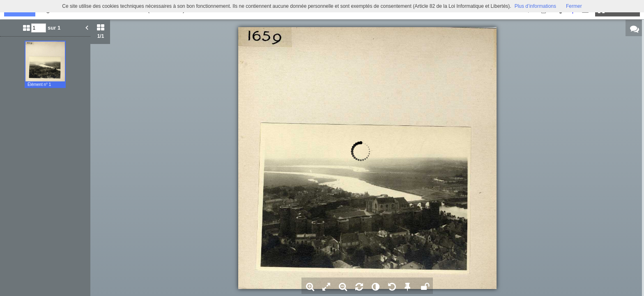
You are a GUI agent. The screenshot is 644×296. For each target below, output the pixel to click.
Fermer (574, 6)
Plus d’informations (535, 6)
